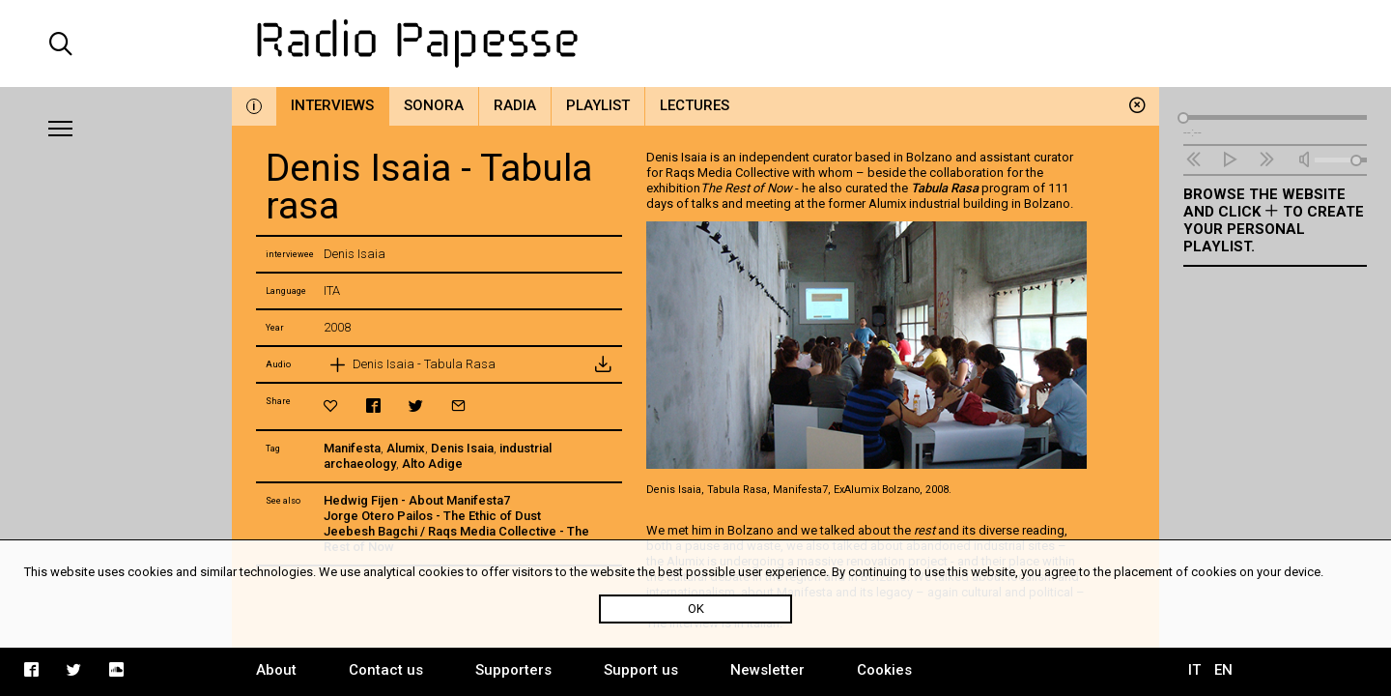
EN (1223, 670)
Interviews (332, 105)
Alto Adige (432, 463)
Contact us (386, 670)
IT (1194, 670)
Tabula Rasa (945, 188)
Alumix (405, 448)
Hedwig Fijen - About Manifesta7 (417, 500)
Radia (515, 105)
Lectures (694, 105)
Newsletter (767, 670)
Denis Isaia (462, 448)
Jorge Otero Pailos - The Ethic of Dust (432, 515)
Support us (641, 670)
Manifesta (352, 448)
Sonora (434, 105)
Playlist (598, 105)
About (276, 670)
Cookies (884, 670)
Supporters (513, 670)
